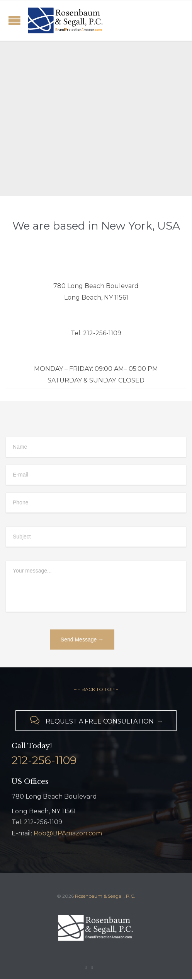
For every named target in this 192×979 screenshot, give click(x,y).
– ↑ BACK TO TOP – (96, 689)
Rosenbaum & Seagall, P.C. (105, 896)
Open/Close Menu (14, 20)
